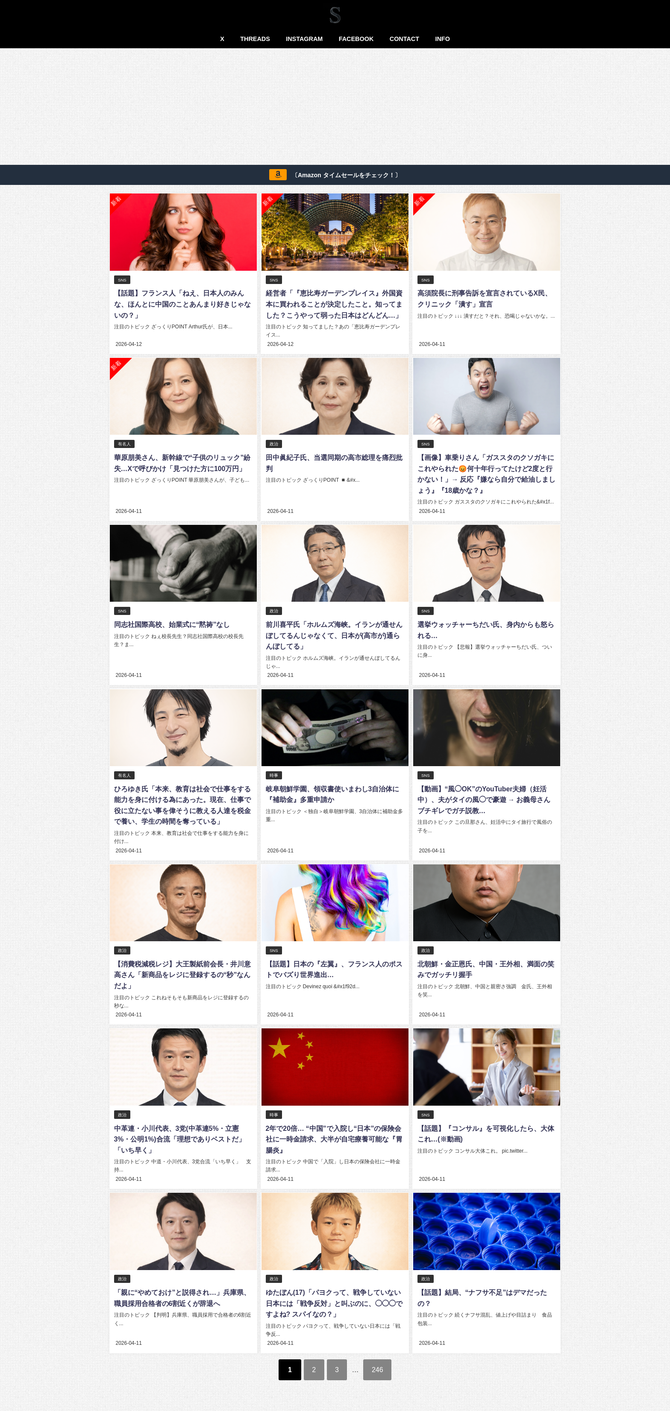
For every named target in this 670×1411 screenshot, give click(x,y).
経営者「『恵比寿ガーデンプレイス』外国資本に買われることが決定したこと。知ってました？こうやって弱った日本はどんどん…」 (333, 304)
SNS (122, 280)
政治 (273, 443)
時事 (273, 774)
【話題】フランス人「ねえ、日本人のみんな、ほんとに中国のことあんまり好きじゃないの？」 (182, 304)
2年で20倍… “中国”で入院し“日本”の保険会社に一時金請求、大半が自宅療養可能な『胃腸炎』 (333, 1136)
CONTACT (404, 39)
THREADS (255, 39)
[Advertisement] (335, 108)
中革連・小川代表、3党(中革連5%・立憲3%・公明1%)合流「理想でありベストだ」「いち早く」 (179, 1136)
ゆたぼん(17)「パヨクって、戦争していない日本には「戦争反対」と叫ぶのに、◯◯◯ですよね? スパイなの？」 (333, 1300)
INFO (442, 39)
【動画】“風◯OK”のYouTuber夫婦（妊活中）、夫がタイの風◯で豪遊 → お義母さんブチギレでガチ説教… (483, 798)
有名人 (124, 443)
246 (379, 1365)
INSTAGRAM (304, 39)
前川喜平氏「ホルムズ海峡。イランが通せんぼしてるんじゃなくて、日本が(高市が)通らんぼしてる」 (333, 634)
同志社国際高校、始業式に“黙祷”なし (172, 623)
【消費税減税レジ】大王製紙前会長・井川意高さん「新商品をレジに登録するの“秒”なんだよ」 (182, 972)
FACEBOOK (356, 39)
